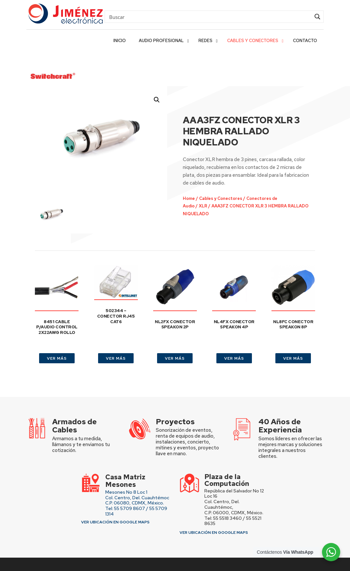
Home (187, 179)
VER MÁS (57, 343)
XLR (199, 186)
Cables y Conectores (215, 179)
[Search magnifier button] (317, 16)
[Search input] (209, 16)
